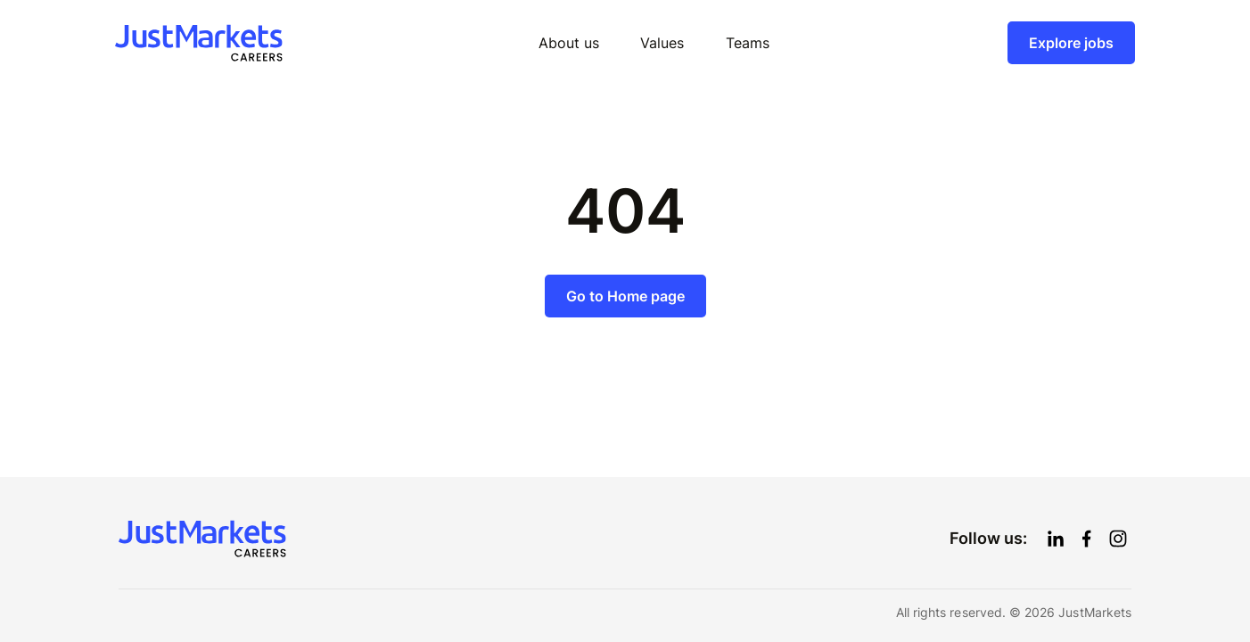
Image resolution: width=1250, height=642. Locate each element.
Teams (747, 43)
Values (662, 43)
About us (569, 43)
